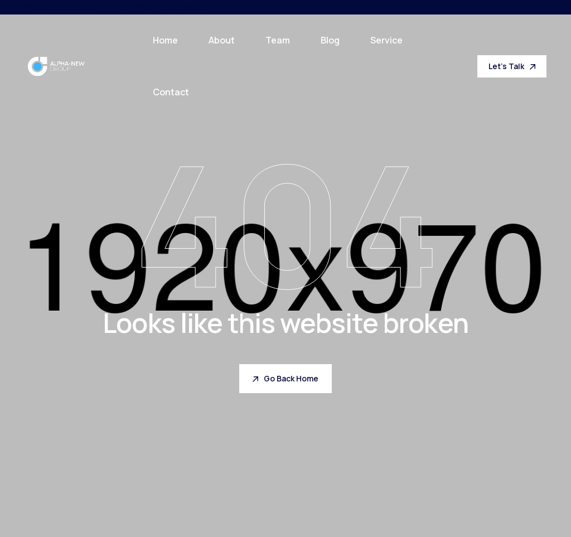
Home (165, 40)
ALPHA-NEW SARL (130, 7)
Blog (330, 40)
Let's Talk (511, 66)
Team (277, 40)
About (222, 40)
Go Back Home (285, 378)
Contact (171, 92)
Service (386, 40)
